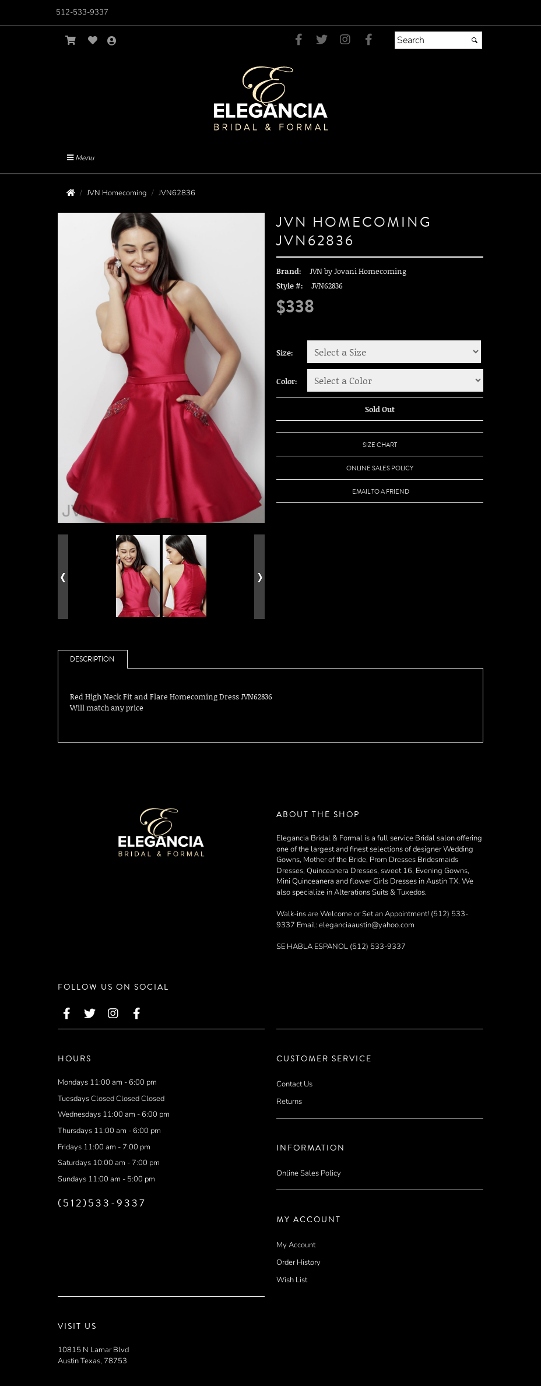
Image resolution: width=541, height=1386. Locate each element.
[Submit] (474, 40)
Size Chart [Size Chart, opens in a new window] (380, 445)
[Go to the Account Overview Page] (112, 41)
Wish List (291, 1280)
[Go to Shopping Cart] (71, 40)
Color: (286, 381)
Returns (289, 1101)
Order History (298, 1262)
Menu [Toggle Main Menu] (80, 158)
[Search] (438, 40)
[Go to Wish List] (93, 40)
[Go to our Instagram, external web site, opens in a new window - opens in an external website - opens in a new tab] (345, 40)
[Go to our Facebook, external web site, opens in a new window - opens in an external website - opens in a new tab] (298, 40)
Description (92, 659)
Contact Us (294, 1084)
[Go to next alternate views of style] (259, 576)
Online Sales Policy (308, 1173)
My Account (295, 1245)
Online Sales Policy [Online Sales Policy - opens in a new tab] (379, 468)
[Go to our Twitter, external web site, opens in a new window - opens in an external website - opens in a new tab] (322, 40)
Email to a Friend (380, 491)
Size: (284, 352)
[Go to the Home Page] (70, 193)
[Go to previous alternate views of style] (63, 576)
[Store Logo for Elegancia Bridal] (270, 97)
